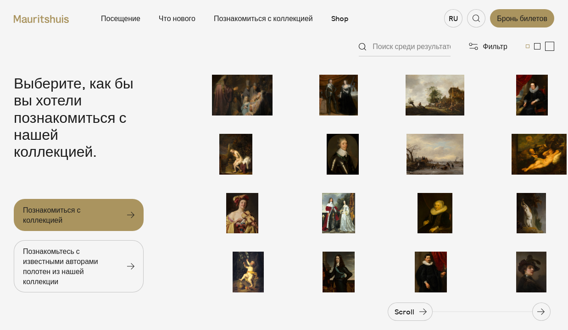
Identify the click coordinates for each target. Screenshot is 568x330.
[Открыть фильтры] (488, 46)
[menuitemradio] (527, 46)
